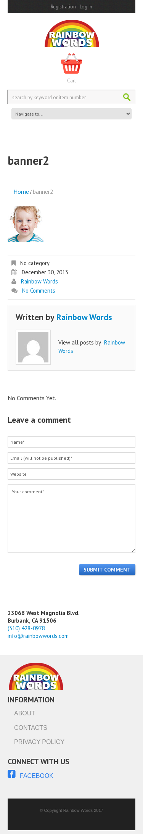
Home (21, 191)
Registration (63, 6)
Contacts (30, 728)
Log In (86, 6)
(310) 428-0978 (26, 628)
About (24, 713)
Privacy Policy (39, 742)
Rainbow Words (39, 281)
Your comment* (71, 518)
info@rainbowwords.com (38, 635)
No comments (38, 290)
